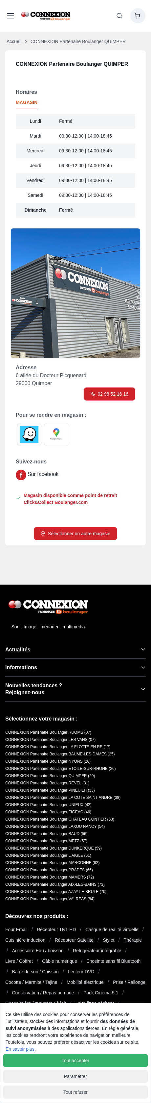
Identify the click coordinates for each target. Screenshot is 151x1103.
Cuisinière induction (25, 940)
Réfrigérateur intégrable (97, 950)
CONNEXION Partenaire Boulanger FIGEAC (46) (48, 812)
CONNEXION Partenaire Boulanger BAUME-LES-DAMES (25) (60, 754)
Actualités (17, 649)
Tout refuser (75, 1092)
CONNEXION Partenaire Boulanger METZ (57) (46, 841)
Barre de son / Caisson (35, 971)
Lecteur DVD (81, 971)
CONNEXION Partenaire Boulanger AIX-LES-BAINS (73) (55, 884)
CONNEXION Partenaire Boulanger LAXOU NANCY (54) (55, 826)
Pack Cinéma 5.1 (101, 992)
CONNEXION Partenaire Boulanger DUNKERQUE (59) (53, 848)
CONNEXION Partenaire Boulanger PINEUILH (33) (50, 790)
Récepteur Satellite (74, 940)
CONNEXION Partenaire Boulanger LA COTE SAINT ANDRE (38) (62, 797)
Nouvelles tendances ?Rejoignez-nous (33, 689)
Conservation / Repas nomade (43, 992)
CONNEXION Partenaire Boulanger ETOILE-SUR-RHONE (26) (60, 768)
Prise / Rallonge (129, 982)
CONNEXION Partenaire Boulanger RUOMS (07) (48, 732)
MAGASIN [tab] (26, 102)
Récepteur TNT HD (56, 929)
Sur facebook (43, 474)
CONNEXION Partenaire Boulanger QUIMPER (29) (50, 776)
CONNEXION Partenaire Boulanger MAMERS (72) (49, 877)
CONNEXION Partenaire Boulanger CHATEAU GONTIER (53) (59, 819)
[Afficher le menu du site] (9, 16)
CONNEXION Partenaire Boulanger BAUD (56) (46, 833)
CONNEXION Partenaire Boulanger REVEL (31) (47, 783)
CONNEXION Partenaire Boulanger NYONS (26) (48, 761)
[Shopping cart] (138, 16)
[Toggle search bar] (119, 16)
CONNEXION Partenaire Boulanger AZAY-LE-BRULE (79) (56, 891)
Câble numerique (59, 961)
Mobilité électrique (85, 982)
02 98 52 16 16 (109, 394)
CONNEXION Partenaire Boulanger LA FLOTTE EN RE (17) (58, 747)
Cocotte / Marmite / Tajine (31, 982)
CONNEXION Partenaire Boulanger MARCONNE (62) (52, 862)
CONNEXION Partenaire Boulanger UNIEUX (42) (48, 804)
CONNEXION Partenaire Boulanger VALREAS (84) (50, 899)
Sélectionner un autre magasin (75, 533)
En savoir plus (20, 1049)
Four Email (16, 929)
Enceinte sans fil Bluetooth (113, 961)
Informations (21, 667)
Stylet (108, 940)
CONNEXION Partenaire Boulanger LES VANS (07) (50, 739)
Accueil (14, 41)
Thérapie (133, 940)
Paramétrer (75, 1076)
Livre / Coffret (19, 961)
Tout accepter (75, 1060)
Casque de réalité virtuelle (112, 929)
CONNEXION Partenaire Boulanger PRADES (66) (49, 870)
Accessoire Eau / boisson (37, 950)
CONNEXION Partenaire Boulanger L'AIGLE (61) (48, 855)
